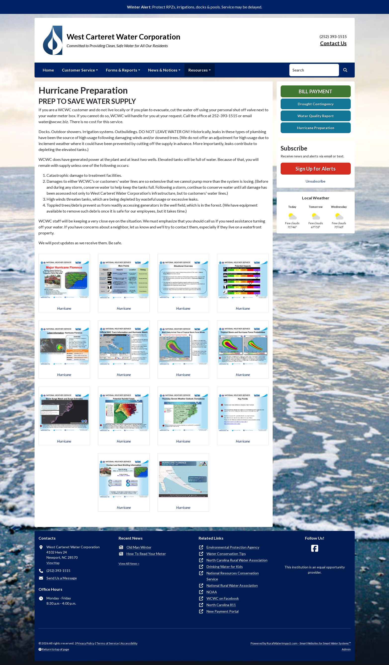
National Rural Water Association (232, 585)
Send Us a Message (61, 578)
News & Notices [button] (162, 70)
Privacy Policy (85, 643)
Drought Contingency (316, 104)
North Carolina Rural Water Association (237, 560)
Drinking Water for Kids (225, 566)
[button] (64, 283)
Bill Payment (315, 91)
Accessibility (129, 643)
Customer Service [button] (78, 70)
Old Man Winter (139, 547)
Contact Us (333, 43)
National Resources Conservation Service (233, 576)
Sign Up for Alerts (316, 169)
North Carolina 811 (221, 605)
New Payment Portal (223, 611)
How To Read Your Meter (146, 554)
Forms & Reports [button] (121, 70)
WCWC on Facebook (223, 598)
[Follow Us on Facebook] (314, 548)
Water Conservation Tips (226, 554)
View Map (52, 563)
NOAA (212, 592)
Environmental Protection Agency (233, 547)
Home (48, 70)
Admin (346, 649)
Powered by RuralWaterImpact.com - (301, 643)
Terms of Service (107, 643)
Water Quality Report (316, 116)
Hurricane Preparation (315, 128)
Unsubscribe (315, 181)
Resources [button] (198, 70)
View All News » (129, 563)
